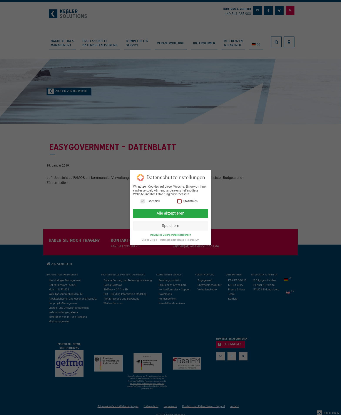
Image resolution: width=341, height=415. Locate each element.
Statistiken (187, 201)
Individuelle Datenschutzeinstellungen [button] (170, 234)
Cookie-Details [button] (150, 239)
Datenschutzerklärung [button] (172, 239)
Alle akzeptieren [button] (170, 213)
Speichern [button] (170, 225)
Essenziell (150, 201)
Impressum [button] (193, 239)
